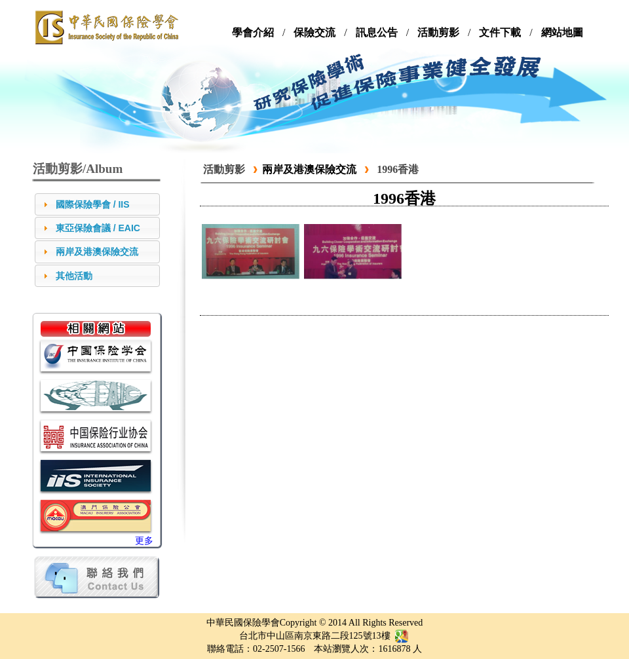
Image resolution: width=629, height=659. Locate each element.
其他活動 (74, 276)
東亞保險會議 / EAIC (98, 228)
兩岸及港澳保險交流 (97, 251)
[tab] (97, 204)
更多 (144, 541)
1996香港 (398, 169)
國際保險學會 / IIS (93, 204)
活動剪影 (224, 169)
